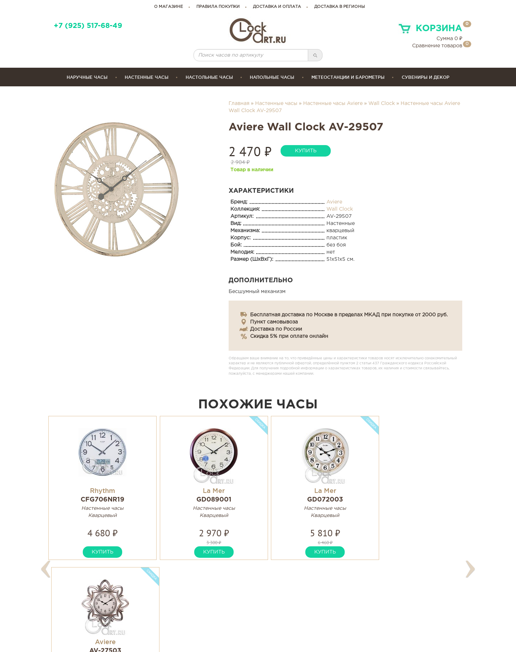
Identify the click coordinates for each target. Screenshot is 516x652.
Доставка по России (276, 329)
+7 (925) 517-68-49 (88, 26)
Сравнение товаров (437, 46)
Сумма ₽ (449, 39)
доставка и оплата (277, 7)
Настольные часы (209, 77)
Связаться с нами (390, 611)
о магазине (168, 7)
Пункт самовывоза (274, 322)
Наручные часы (87, 77)
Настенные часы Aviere (333, 103)
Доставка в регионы (339, 7)
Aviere (334, 202)
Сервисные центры (291, 619)
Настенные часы (146, 77)
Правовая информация (398, 619)
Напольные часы (272, 77)
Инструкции (280, 602)
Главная (239, 103)
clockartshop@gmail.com (199, 611)
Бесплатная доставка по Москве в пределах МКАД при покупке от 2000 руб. (349, 315)
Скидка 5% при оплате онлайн (289, 336)
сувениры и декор (425, 77)
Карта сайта (382, 602)
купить (305, 151)
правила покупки (218, 7)
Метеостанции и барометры (347, 77)
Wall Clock (381, 103)
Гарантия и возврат (291, 611)
